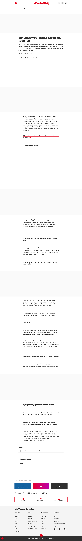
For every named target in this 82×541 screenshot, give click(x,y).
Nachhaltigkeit (17, 531)
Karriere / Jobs (43, 516)
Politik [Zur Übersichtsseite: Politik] (52, 8)
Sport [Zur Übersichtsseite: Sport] (29, 8)
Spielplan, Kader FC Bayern (32, 526)
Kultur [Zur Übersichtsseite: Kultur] (57, 8)
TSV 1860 (16, 521)
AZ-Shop (42, 526)
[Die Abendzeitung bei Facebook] (22, 486)
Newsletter (30, 516)
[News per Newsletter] (41, 499)
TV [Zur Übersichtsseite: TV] (48, 8)
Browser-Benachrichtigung (32, 521)
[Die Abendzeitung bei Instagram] (41, 486)
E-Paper (42, 521)
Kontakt (42, 523)
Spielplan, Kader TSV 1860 (32, 528)
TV (15, 526)
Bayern (16, 518)
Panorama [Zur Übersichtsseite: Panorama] (42, 8)
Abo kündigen (56, 521)
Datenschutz (56, 518)
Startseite (16, 11)
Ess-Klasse (30, 523)
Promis (20, 11)
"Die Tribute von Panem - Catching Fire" (34, 116)
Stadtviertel (17, 516)
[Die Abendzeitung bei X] (59, 486)
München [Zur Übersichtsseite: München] (17, 8)
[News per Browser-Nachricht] (59, 499)
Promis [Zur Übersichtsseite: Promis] (36, 8)
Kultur (16, 528)
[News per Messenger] (22, 499)
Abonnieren (43, 518)
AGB (55, 516)
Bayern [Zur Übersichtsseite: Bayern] (25, 8)
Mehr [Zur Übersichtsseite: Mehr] (63, 8)
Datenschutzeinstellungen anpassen (60, 523)
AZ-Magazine (43, 528)
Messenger (30, 518)
